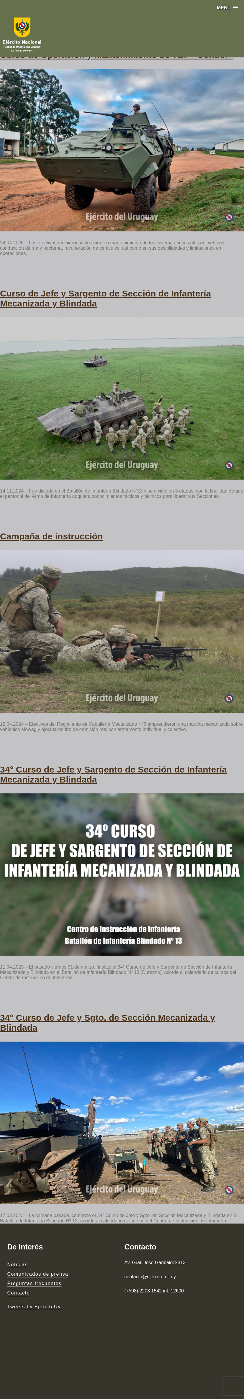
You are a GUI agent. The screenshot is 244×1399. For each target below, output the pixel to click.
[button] (227, 8)
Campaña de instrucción (51, 536)
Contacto (18, 1292)
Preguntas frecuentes (34, 1283)
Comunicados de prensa (37, 1274)
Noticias (17, 1264)
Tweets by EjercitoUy (33, 1306)
